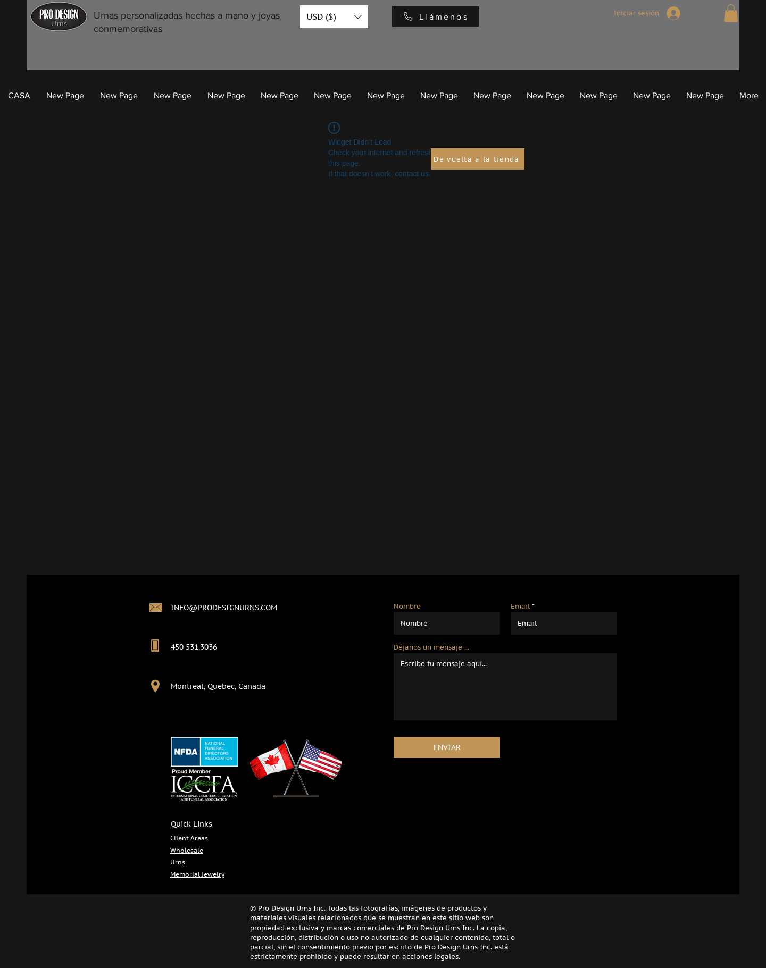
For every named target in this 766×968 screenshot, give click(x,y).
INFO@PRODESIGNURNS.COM (224, 607)
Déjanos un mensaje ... (431, 647)
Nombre (407, 606)
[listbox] (334, 17)
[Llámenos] (435, 16)
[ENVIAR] (447, 747)
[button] (334, 17)
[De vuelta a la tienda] (477, 159)
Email (520, 606)
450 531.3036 (194, 647)
